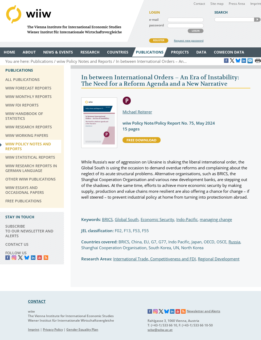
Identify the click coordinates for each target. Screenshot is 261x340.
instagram (14, 257)
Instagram (155, 311)
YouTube (39, 257)
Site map (216, 3)
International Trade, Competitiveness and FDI (154, 258)
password (156, 25)
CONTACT (37, 301)
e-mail (153, 19)
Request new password (188, 40)
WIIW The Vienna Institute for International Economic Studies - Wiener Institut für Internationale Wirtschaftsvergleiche (72, 21)
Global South (126, 219)
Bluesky (27, 257)
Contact (199, 3)
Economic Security (157, 219)
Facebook (7, 257)
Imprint (255, 3)
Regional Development (218, 258)
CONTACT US (16, 244)
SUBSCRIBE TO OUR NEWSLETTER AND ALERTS (29, 231)
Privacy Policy (53, 329)
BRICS (107, 219)
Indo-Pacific (187, 219)
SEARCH (257, 20)
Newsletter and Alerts (203, 311)
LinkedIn (33, 257)
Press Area (237, 3)
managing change (216, 219)
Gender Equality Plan (82, 329)
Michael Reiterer (137, 111)
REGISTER (158, 40)
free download (142, 140)
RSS (46, 257)
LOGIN (195, 30)
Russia (234, 241)
